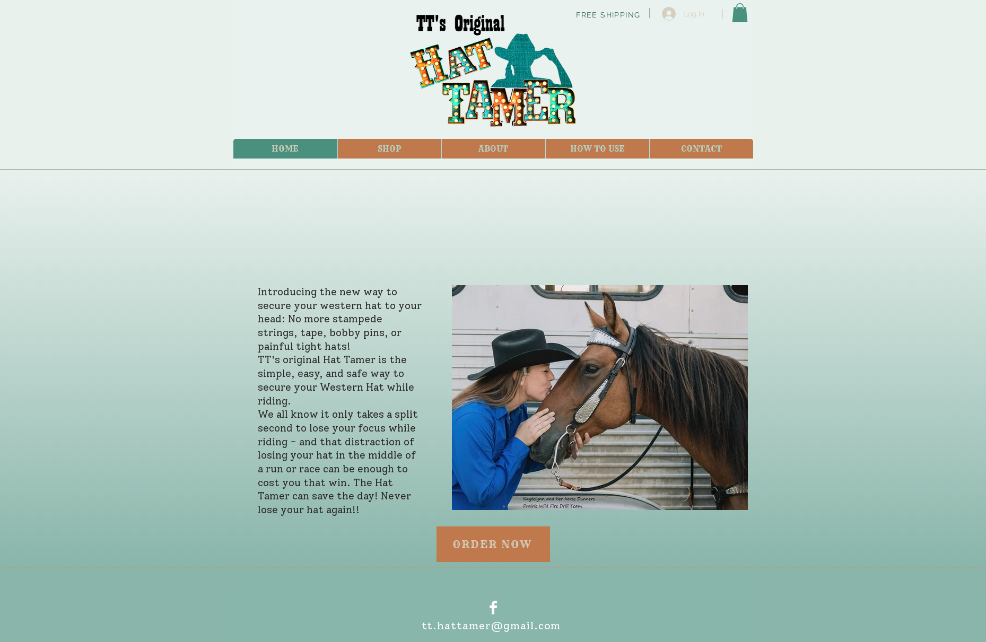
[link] (740, 12)
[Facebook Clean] (493, 607)
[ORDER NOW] (493, 544)
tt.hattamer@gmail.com (491, 625)
